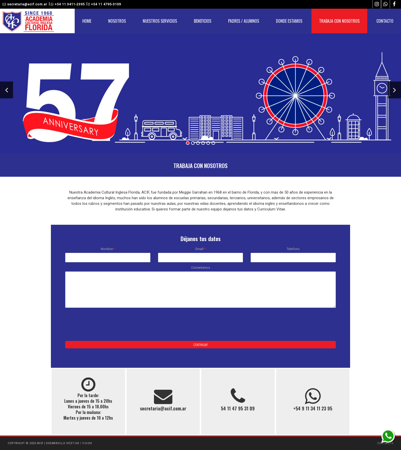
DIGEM (87, 443)
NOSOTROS (117, 21)
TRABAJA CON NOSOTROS (339, 21)
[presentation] (104, 326)
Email (200, 249)
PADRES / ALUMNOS (243, 21)
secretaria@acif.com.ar (25, 4)
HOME (86, 21)
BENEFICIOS (202, 21)
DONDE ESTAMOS (289, 21)
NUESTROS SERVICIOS (160, 21)
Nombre (108, 249)
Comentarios (200, 267)
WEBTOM (72, 443)
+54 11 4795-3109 (104, 4)
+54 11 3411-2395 (68, 4)
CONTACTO (384, 21)
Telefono (293, 249)
